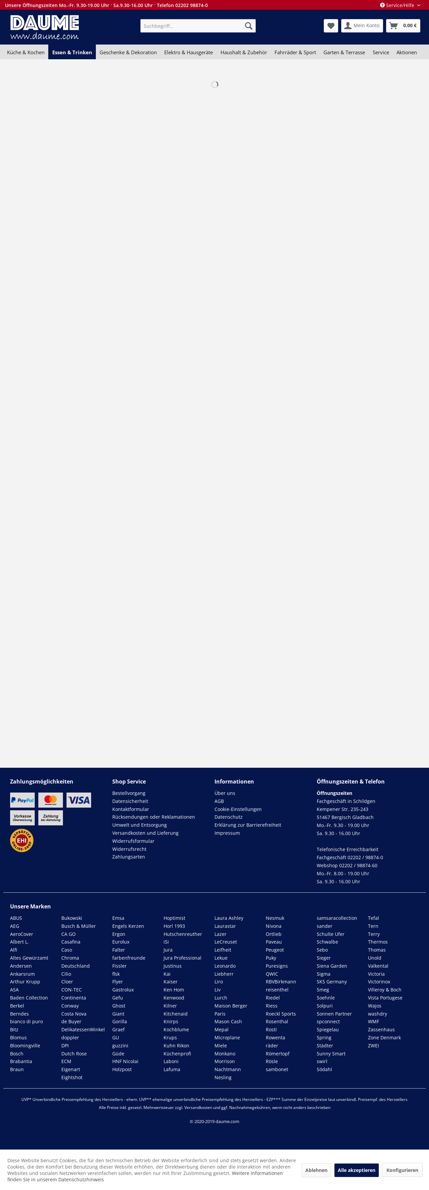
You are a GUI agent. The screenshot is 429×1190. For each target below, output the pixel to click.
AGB (219, 801)
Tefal (373, 918)
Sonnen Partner (334, 1014)
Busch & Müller (78, 926)
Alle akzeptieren (356, 1170)
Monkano (224, 1053)
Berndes (19, 1014)
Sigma (323, 974)
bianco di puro (26, 1021)
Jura (168, 950)
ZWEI (373, 1045)
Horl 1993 (174, 926)
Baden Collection (29, 997)
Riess (272, 1005)
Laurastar (225, 926)
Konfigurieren (402, 1170)
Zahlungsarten (128, 856)
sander (324, 926)
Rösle (272, 1061)
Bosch (16, 1053)
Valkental (378, 966)
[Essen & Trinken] (72, 52)
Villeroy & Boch (385, 989)
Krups (170, 1037)
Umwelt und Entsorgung (139, 825)
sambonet (277, 1069)
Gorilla (119, 1021)
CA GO (68, 934)
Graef (118, 1029)
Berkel (17, 1005)
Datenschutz (228, 817)
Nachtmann (227, 1069)
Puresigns (277, 966)
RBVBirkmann (281, 981)
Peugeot (275, 950)
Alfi (13, 950)
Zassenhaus (381, 1029)
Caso (66, 950)
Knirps (171, 1021)
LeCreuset (225, 942)
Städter (325, 1045)
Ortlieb (274, 934)
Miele (220, 1045)
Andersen (21, 966)
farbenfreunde (128, 958)
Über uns (224, 793)
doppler (70, 1037)
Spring (324, 1037)
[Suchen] (249, 25)
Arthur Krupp (25, 981)
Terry (374, 934)
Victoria (376, 974)
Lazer (220, 934)
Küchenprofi (177, 1053)
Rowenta (275, 1037)
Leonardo (225, 966)
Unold (374, 958)
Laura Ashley (228, 918)
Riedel (273, 997)
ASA (14, 989)
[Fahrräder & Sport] (295, 52)
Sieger (324, 958)
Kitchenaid (176, 1014)
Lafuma (172, 1069)
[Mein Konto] (362, 25)
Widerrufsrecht (129, 849)
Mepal (221, 1029)
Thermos (378, 942)
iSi (166, 942)
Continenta (73, 997)
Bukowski (71, 918)
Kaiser (171, 981)
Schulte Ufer (331, 934)
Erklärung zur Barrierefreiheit (247, 825)
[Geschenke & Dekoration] (128, 52)
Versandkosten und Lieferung (145, 833)
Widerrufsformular (133, 841)
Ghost (118, 1005)
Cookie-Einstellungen (238, 809)
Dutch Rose (74, 1053)
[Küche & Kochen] (25, 52)
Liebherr (224, 974)
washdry (377, 1014)
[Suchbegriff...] (198, 25)
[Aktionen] (407, 52)
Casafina (70, 942)
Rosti (271, 1029)
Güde (118, 1053)
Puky (271, 958)
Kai (167, 974)
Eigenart (70, 1069)
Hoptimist (174, 918)
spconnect (328, 1021)
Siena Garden (332, 966)
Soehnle (326, 997)
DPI (65, 1045)
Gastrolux (123, 989)
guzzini (120, 1045)
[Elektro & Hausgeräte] (189, 52)
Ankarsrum (22, 974)
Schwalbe (327, 942)
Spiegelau (328, 1029)
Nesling (223, 1077)
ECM (66, 1061)
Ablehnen (316, 1170)
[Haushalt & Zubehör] (244, 52)
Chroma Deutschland (75, 962)
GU (115, 1037)
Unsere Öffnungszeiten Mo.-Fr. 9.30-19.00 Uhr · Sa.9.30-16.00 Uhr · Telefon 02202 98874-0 (106, 5)
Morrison (224, 1061)
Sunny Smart (331, 1053)
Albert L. (19, 942)
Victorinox (379, 981)
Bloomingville (25, 1045)
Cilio (66, 974)
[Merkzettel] (331, 25)
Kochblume (176, 1029)
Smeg (323, 989)
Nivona (274, 926)
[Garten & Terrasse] (344, 52)
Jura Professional (182, 958)
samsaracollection (337, 918)
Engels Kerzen (128, 926)
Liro (218, 981)
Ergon (118, 934)
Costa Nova (73, 1014)
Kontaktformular (130, 809)
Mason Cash (228, 1021)
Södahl (324, 1069)
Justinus (173, 966)
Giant (118, 1014)
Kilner (170, 1005)
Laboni (171, 1061)
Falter (118, 950)
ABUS (16, 918)
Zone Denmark (384, 1037)
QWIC (272, 974)
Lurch (220, 997)
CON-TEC (71, 989)
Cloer (67, 981)
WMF (373, 1021)
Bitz (14, 1029)
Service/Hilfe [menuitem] (398, 5)
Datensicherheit (130, 801)
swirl (322, 1061)
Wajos (374, 1005)
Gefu (117, 997)
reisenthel (277, 989)
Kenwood (174, 997)
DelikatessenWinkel (83, 1029)
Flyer (117, 981)
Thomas (377, 950)
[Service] (381, 52)
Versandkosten (198, 1107)
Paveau (274, 942)
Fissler (119, 966)
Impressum (227, 833)
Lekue (221, 958)
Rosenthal (277, 1021)
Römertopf (278, 1053)
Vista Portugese (385, 997)
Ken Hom (174, 989)
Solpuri (325, 1005)
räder (272, 1045)
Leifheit (222, 950)
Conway (70, 1005)
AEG (14, 926)
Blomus (18, 1037)
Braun (17, 1069)
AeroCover (21, 934)
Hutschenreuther (183, 934)
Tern (373, 926)
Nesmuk (275, 918)
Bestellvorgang (128, 793)
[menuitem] (198, 25)
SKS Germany (332, 981)
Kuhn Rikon (176, 1045)
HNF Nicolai (125, 1061)
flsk (116, 974)
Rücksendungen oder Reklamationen (153, 817)
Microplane (227, 1037)
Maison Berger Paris (230, 1009)
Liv (217, 989)
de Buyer (71, 1021)
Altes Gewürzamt (29, 958)
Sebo (322, 950)
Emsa (118, 918)
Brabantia (21, 1061)
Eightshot (71, 1077)
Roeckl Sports (281, 1014)
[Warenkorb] (403, 25)
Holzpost (122, 1069)
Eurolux (120, 942)
